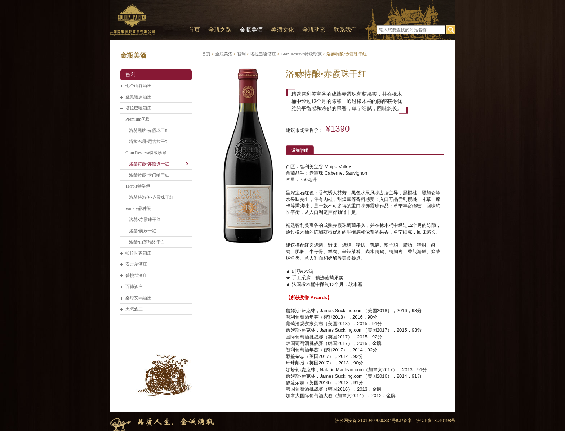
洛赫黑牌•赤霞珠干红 (149, 130)
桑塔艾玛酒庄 (138, 297)
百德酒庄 (134, 286)
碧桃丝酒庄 (136, 275)
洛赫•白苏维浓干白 (147, 241)
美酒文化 (282, 30)
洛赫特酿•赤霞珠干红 (149, 163)
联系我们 (345, 30)
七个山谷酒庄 (138, 85)
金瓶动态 (313, 30)
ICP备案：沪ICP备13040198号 (425, 420)
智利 (130, 74)
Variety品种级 (138, 208)
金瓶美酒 (251, 30)
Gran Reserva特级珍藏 (145, 152)
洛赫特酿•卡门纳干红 (149, 175)
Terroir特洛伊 (137, 186)
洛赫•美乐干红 (142, 230)
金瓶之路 (219, 30)
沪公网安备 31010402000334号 (365, 420)
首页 (194, 30)
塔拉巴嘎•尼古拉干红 (149, 141)
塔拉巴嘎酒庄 (138, 108)
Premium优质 (137, 119)
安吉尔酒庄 (136, 264)
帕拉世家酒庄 (138, 253)
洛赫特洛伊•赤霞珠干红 (151, 197)
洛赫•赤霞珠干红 (145, 219)
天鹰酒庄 (134, 308)
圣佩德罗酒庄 (138, 96)
